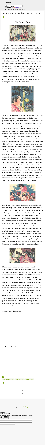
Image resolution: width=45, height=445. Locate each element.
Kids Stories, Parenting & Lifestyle (15, 9)
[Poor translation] (6, 417)
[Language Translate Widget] (13, 6)
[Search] (43, 5)
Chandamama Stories (8, 379)
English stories (20, 379)
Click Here (23, 347)
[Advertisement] (22, 364)
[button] (3, 17)
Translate (16, 7)
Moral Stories (29, 379)
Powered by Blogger (22, 407)
